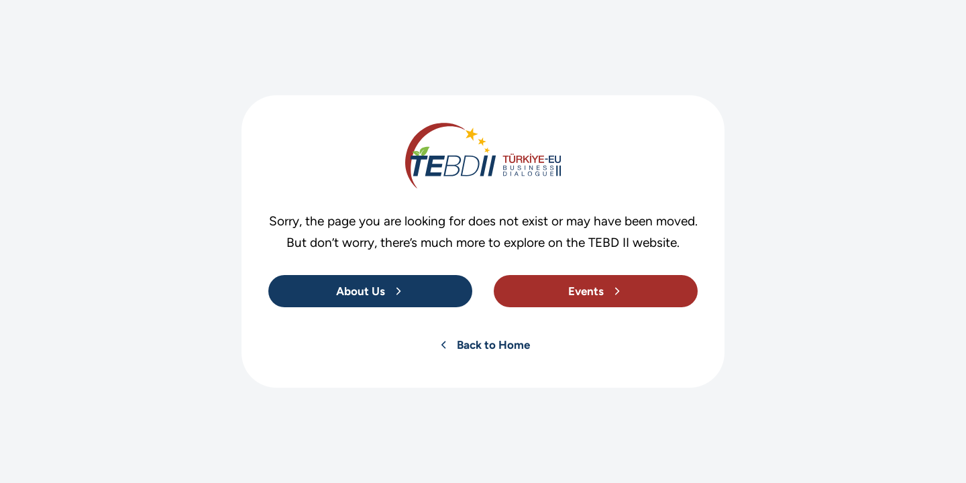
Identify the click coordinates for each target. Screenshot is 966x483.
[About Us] (370, 291)
